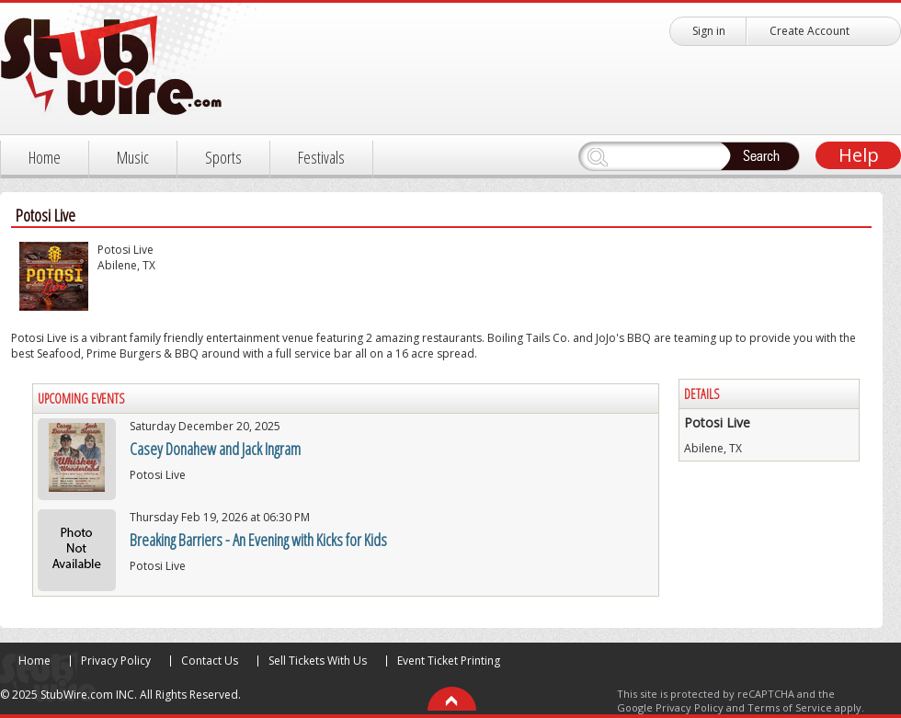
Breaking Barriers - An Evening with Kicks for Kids (258, 540)
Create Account (810, 31)
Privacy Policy (116, 660)
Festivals (321, 157)
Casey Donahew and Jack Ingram (215, 449)
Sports (223, 157)
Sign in (708, 31)
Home (45, 157)
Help (858, 154)
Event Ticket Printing (448, 660)
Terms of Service (789, 707)
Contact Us (209, 660)
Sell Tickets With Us (317, 660)
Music (133, 157)
